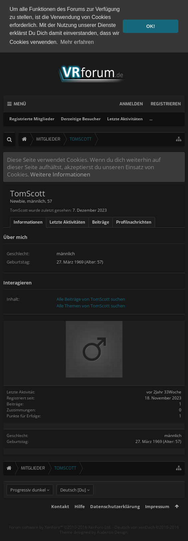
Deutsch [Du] (73, 502)
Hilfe (80, 518)
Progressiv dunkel (28, 502)
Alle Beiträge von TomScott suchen (91, 298)
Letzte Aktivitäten (125, 118)
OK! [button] (150, 26)
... (150, 118)
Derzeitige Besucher (80, 118)
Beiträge (100, 222)
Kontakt (60, 518)
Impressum (157, 518)
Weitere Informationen (60, 174)
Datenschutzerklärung (115, 518)
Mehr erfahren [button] (77, 42)
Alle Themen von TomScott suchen (91, 305)
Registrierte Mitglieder (31, 118)
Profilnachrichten (133, 222)
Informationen (28, 222)
